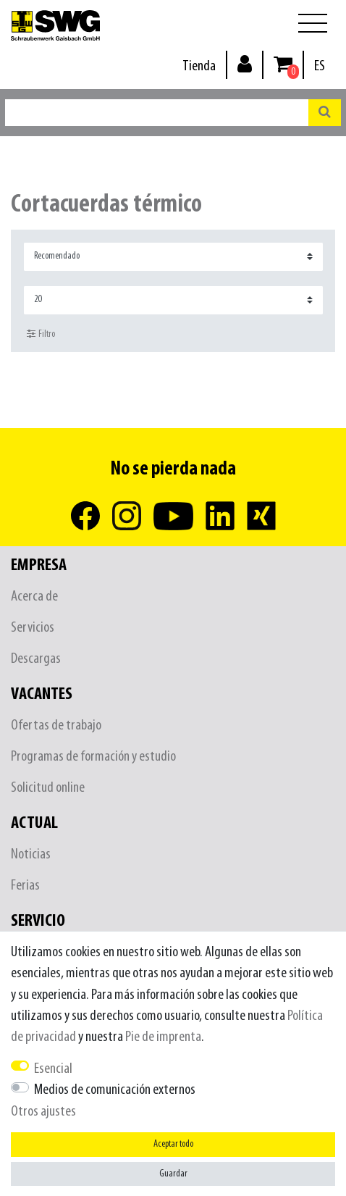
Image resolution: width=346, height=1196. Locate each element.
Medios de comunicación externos (114, 1089)
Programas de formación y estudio (93, 756)
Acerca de (34, 596)
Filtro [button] (41, 333)
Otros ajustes (43, 1111)
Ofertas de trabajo (56, 725)
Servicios (32, 627)
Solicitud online (48, 787)
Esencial (53, 1068)
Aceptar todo (173, 1144)
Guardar (173, 1173)
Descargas (36, 658)
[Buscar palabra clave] (156, 112)
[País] (319, 66)
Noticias (31, 854)
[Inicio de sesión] (244, 63)
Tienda (199, 66)
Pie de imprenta (163, 1037)
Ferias (25, 885)
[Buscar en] (324, 112)
